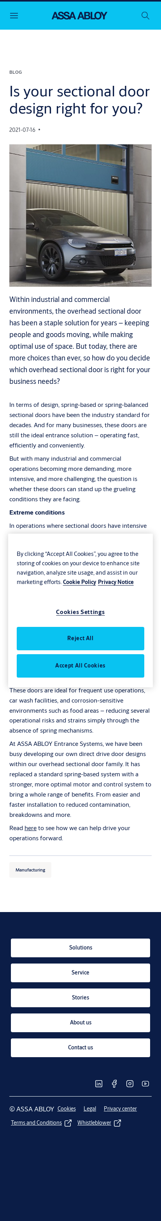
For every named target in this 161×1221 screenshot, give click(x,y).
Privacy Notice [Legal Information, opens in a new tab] (116, 582)
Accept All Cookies (80, 665)
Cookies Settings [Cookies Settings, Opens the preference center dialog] (80, 612)
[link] (80, 948)
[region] (80, 610)
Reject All (80, 638)
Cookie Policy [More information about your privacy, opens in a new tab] (79, 582)
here (30, 827)
